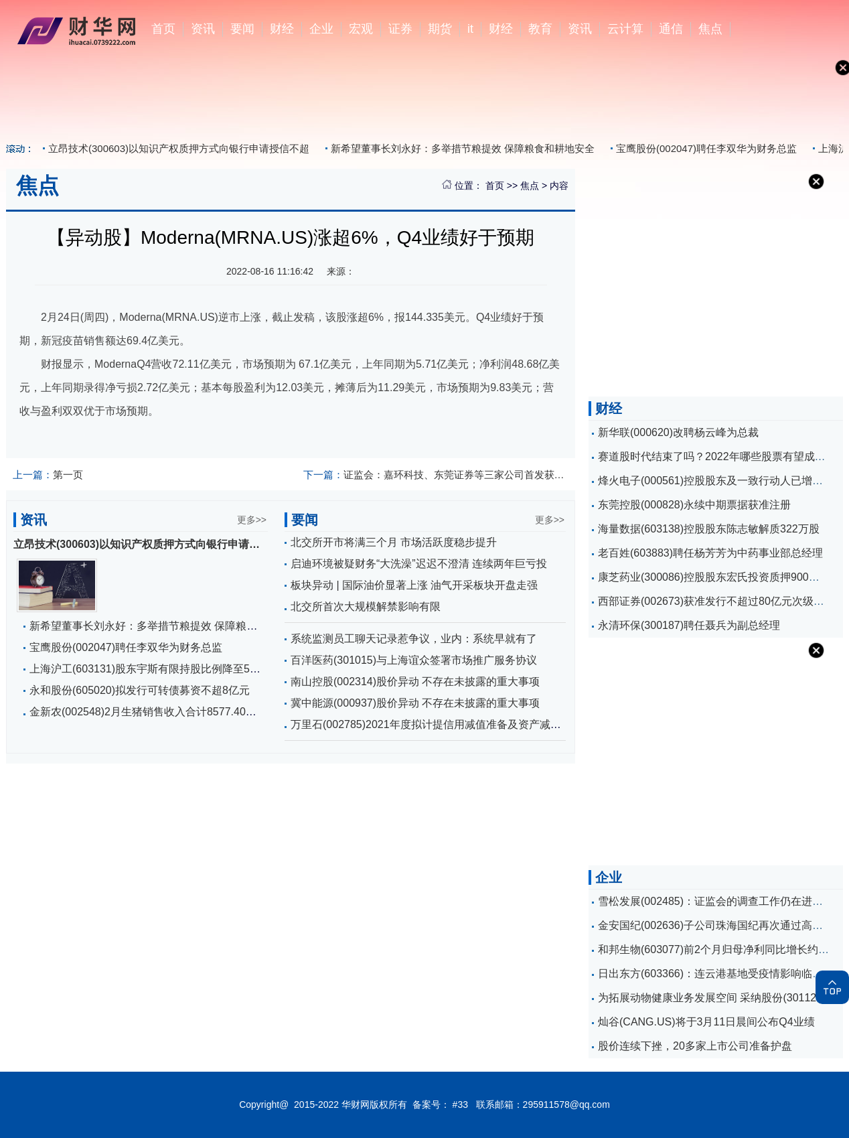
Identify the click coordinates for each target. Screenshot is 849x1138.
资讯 (203, 28)
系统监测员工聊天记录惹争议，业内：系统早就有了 (414, 638)
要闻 (242, 28)
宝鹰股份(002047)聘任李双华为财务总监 (706, 148)
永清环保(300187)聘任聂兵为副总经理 (689, 625)
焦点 (710, 28)
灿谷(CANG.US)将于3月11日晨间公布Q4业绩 (706, 1021)
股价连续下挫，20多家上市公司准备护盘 (695, 1046)
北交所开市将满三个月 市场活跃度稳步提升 (394, 542)
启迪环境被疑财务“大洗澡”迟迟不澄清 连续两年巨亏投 (419, 563)
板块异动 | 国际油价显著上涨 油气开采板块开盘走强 (414, 585)
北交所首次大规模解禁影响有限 (366, 606)
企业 (321, 28)
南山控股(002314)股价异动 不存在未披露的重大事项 (415, 681)
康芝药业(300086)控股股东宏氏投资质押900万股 (714, 577)
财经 (282, 28)
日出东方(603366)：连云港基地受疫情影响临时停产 (721, 973)
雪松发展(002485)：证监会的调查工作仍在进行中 (716, 901)
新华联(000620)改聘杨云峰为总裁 (678, 432)
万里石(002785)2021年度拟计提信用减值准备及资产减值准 (431, 724)
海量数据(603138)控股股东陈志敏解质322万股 (709, 529)
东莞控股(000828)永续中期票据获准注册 (694, 504)
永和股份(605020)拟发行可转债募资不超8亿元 (139, 690)
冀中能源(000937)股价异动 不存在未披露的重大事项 (415, 703)
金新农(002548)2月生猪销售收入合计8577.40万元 (148, 711)
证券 (400, 28)
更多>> (251, 519)
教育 (540, 28)
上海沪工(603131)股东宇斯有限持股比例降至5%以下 (155, 668)
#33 (460, 1104)
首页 (163, 28)
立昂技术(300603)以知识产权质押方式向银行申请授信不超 (178, 148)
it (470, 28)
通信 (671, 28)
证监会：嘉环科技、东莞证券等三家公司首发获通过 (436, 474)
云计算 (625, 28)
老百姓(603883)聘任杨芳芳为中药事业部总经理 (710, 553)
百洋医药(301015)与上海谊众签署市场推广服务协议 (414, 660)
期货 (440, 28)
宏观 (361, 28)
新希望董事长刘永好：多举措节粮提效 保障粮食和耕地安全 (463, 148)
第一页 (48, 474)
